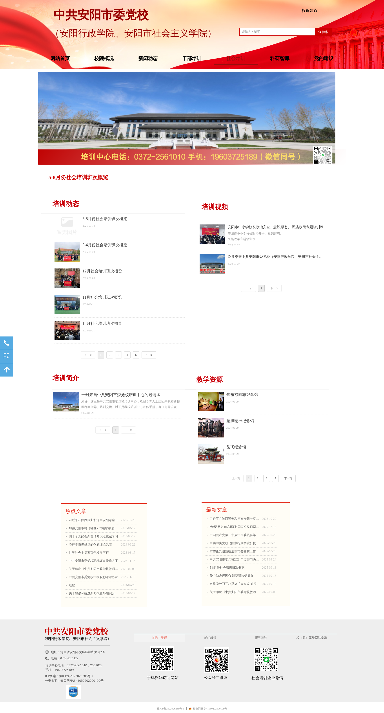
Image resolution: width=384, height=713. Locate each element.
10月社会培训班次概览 (102, 323)
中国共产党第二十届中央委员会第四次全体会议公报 (235, 535)
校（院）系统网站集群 (312, 637)
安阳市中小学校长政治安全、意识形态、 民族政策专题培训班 (276, 227)
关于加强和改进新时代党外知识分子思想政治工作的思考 (94, 593)
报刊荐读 (261, 637)
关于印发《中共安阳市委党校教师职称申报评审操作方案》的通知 (94, 569)
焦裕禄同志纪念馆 (242, 394)
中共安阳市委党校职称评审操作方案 (93, 560)
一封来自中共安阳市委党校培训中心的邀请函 (120, 395)
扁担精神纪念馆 (240, 421)
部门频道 (210, 637)
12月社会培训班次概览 (102, 271)
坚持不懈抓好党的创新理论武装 (90, 544)
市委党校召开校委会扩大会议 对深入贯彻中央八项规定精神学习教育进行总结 (235, 584)
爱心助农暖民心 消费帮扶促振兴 (232, 575)
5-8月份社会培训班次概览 (78, 177)
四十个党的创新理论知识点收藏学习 (93, 536)
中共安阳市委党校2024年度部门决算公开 (235, 559)
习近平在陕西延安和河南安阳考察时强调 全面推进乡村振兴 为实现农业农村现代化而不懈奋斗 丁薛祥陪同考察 (94, 520)
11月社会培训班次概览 (102, 297)
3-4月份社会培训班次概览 (105, 245)
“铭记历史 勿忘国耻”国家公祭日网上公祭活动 (235, 527)
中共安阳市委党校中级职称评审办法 (93, 577)
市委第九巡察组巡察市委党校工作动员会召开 (235, 551)
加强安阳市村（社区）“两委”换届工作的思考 (94, 528)
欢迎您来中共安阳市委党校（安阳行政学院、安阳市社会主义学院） (275, 257)
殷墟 (72, 585)
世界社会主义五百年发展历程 (89, 552)
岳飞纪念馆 (236, 447)
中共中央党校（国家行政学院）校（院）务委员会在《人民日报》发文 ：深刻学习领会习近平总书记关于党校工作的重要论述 (235, 543)
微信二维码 (159, 637)
